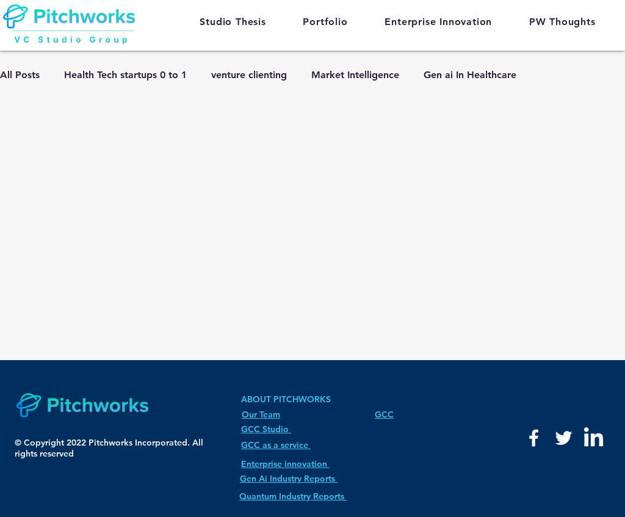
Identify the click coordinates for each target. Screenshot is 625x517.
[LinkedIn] (593, 438)
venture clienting (249, 75)
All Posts (20, 75)
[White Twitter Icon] (563, 438)
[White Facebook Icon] (533, 438)
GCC (384, 414)
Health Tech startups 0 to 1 (125, 75)
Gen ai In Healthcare (470, 75)
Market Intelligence (355, 75)
